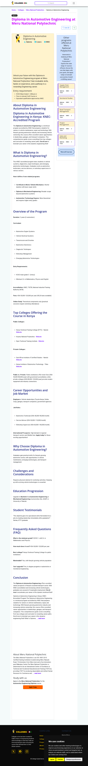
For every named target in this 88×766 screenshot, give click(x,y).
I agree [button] (52, 759)
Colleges (21, 10)
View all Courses (66, 152)
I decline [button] (60, 759)
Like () (66, 28)
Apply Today (33, 687)
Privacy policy (44, 749)
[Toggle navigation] (73, 3)
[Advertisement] (32, 59)
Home (14, 10)
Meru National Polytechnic (35, 10)
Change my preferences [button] (73, 759)
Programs (43, 742)
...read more (41, 618)
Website (19, 332)
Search (51, 3)
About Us (42, 745)
